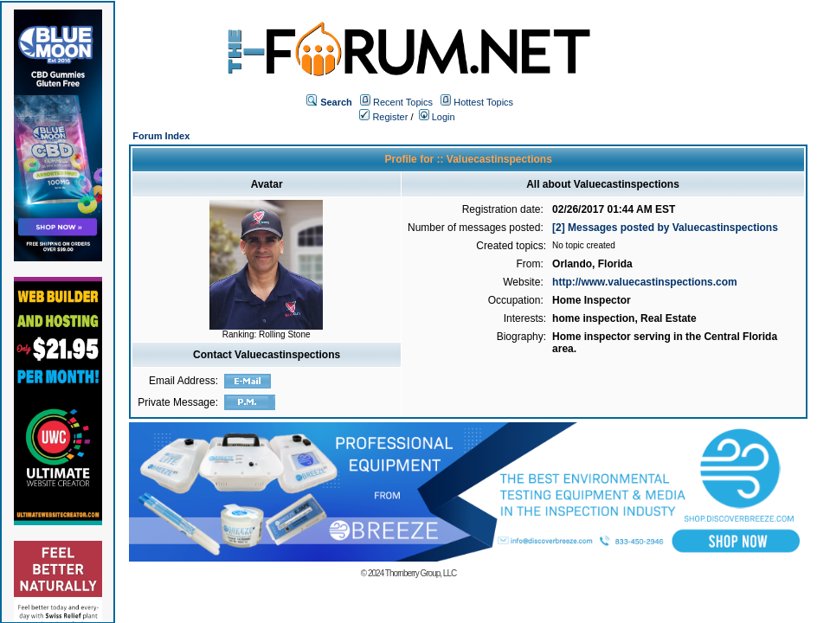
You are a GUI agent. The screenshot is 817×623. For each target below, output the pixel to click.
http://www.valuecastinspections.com (644, 282)
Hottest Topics (483, 102)
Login (437, 117)
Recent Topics (403, 102)
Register (383, 117)
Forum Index (161, 136)
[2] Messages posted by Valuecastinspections (665, 228)
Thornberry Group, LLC (420, 573)
